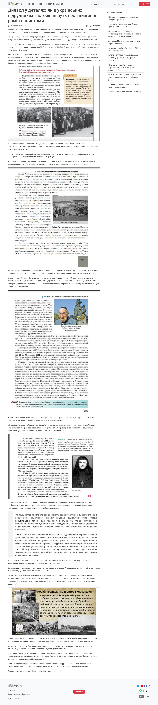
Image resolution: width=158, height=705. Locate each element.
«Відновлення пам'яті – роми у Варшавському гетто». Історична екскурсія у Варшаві (121, 67)
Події (39, 4)
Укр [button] (132, 4)
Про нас (30, 4)
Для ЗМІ (11, 690)
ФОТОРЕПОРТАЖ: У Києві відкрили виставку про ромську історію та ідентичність (123, 58)
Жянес (59, 4)
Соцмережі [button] (119, 4)
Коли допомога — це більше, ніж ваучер (124, 92)
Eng (147, 696)
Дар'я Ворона (94, 26)
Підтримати (144, 4)
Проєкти (49, 4)
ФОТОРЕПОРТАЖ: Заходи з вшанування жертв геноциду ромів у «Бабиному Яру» (124, 77)
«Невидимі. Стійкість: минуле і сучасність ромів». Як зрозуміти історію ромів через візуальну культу (124, 34)
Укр (141, 696)
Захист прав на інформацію (19, 694)
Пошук (95, 4)
